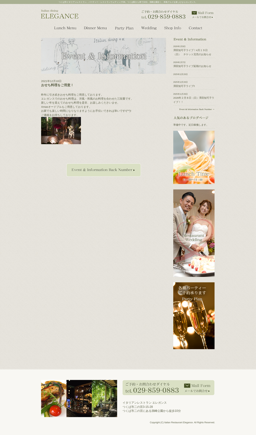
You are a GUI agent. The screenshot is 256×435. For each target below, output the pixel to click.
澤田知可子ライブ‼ (184, 86)
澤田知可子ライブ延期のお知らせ (192, 66)
